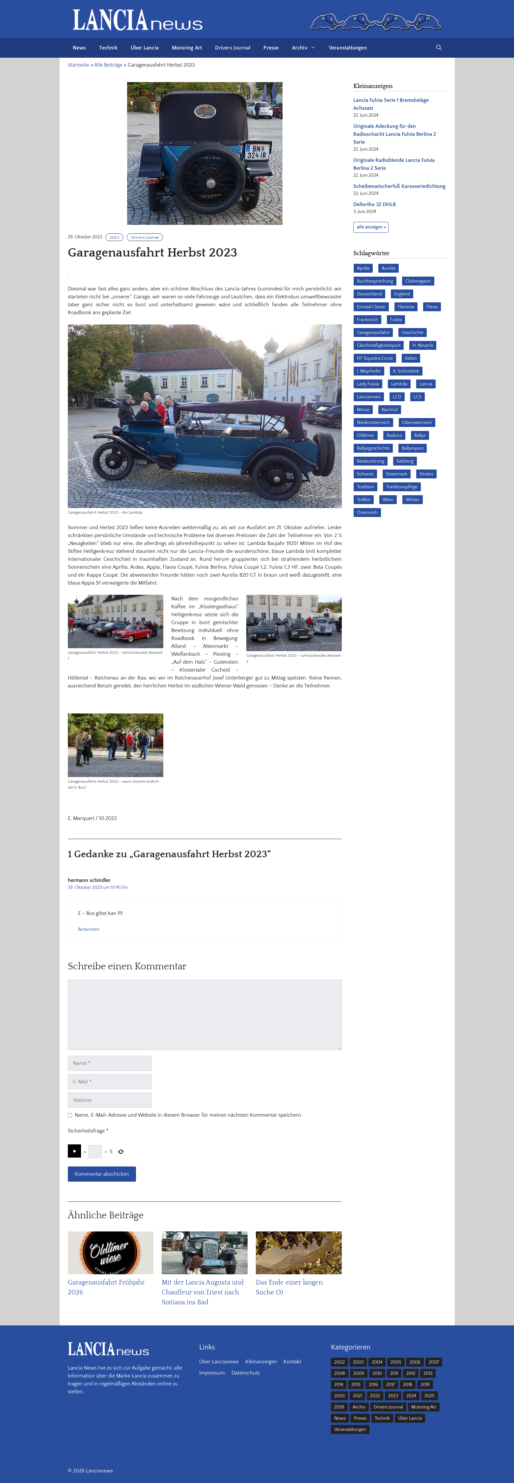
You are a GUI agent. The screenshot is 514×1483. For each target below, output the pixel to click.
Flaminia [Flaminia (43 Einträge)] (406, 307)
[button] (439, 48)
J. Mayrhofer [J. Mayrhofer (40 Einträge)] (369, 371)
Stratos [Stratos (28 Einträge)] (426, 474)
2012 (410, 1373)
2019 (425, 1384)
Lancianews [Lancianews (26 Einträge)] (369, 397)
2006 (415, 1362)
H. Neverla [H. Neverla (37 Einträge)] (423, 345)
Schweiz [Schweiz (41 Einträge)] (365, 474)
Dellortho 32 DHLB (374, 204)
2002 (339, 1362)
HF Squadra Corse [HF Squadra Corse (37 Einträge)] (375, 358)
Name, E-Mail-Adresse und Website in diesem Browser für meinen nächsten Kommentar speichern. (188, 1115)
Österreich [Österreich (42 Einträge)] (367, 512)
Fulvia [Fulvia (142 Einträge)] (396, 319)
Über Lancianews (219, 1362)
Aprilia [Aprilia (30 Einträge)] (363, 268)
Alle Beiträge (108, 65)
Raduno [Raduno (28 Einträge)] (394, 435)
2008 (339, 1373)
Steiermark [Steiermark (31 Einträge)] (396, 474)
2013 (427, 1373)
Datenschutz (245, 1373)
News (79, 48)
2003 (358, 1362)
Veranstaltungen (348, 48)
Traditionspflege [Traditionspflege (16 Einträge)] (402, 487)
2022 (375, 1396)
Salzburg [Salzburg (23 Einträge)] (405, 461)
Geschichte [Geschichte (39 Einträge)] (412, 332)
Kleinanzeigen (261, 1362)
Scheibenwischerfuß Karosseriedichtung (399, 186)
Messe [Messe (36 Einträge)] (363, 409)
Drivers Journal (232, 48)
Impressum (212, 1373)
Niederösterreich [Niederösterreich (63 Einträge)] (373, 422)
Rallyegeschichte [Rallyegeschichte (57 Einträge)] (373, 448)
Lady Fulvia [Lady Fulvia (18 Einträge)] (368, 384)
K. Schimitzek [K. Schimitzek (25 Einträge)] (406, 371)
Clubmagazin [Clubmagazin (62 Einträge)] (418, 281)
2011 (394, 1373)
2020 (339, 1396)
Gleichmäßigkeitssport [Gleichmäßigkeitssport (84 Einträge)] (378, 345)
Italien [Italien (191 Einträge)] (411, 358)
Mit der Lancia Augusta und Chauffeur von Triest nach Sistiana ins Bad (203, 1292)
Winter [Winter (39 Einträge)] (412, 499)
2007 (434, 1362)
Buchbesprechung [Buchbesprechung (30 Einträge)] (375, 281)
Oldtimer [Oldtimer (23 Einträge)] (365, 435)
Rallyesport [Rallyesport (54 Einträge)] (412, 448)
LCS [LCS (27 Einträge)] (417, 397)
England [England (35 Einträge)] (402, 294)
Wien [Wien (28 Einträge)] (388, 499)
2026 (339, 1407)
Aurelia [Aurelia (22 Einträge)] (388, 268)
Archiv (307, 48)
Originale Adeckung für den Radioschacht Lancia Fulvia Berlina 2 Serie (394, 134)
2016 (373, 1384)
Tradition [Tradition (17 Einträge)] (365, 487)
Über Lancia (145, 48)
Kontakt (292, 1362)
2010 (377, 1373)
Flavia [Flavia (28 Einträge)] (432, 307)
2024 (411, 1396)
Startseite (78, 65)
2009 (358, 1373)
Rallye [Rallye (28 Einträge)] (420, 435)
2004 (377, 1362)
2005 (396, 1362)
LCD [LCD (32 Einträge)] (397, 397)
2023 (114, 237)
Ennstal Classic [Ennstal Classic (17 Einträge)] (371, 307)
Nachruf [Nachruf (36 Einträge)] (390, 409)
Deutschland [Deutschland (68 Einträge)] (369, 294)
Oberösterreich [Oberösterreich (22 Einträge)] (417, 422)
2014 (338, 1384)
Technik (108, 48)
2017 (390, 1384)
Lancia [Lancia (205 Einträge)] (425, 384)
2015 (356, 1384)
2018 (407, 1384)
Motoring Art (187, 48)
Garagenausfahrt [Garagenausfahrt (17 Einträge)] (373, 332)
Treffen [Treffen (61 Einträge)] (363, 499)
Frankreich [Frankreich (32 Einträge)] (367, 319)
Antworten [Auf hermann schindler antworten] (88, 929)
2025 (429, 1396)
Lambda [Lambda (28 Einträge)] (399, 384)
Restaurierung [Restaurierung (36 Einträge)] (370, 461)
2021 (357, 1396)
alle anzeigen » (371, 227)
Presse (271, 48)
